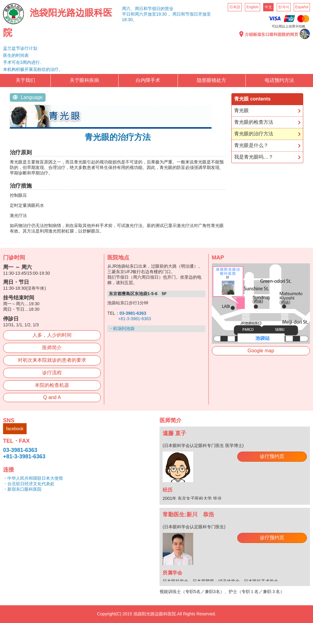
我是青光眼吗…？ (253, 156)
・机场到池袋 (121, 328)
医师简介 (52, 347)
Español (301, 7)
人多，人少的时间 (52, 335)
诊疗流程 (52, 372)
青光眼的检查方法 (253, 122)
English (252, 7)
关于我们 (25, 80)
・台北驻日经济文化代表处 (28, 483)
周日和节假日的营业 (154, 8)
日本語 (234, 7)
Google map (261, 350)
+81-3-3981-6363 (134, 318)
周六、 (128, 8)
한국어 (283, 7)
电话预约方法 (279, 80)
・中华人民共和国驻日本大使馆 (33, 478)
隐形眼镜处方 (211, 80)
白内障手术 (148, 80)
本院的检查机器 (52, 385)
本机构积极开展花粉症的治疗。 (33, 69)
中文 (268, 7)
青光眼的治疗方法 (253, 133)
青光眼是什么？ (251, 145)
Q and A (52, 397)
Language (27, 97)
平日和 (128, 14)
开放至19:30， (157, 14)
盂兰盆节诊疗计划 (20, 48)
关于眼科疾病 (84, 80)
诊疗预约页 (272, 456)
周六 (139, 14)
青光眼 (241, 110)
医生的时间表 (16, 55)
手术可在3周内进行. (22, 62)
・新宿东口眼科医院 (22, 489)
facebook (15, 428)
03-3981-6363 (20, 450)
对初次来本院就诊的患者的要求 (52, 360)
